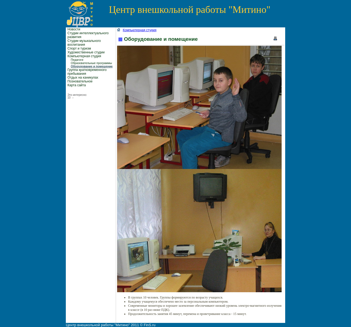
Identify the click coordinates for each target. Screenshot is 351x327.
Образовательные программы (91, 63)
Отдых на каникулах (82, 77)
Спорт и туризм (79, 48)
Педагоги (77, 59)
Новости (73, 29)
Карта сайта (76, 85)
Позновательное (79, 81)
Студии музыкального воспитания (84, 43)
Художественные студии (86, 52)
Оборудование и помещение (92, 66)
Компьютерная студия (84, 56)
